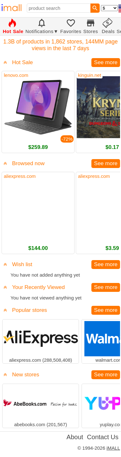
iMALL (113, 448)
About (75, 436)
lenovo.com (16, 75)
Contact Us (102, 436)
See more (105, 62)
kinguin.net (89, 75)
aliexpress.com (20, 176)
